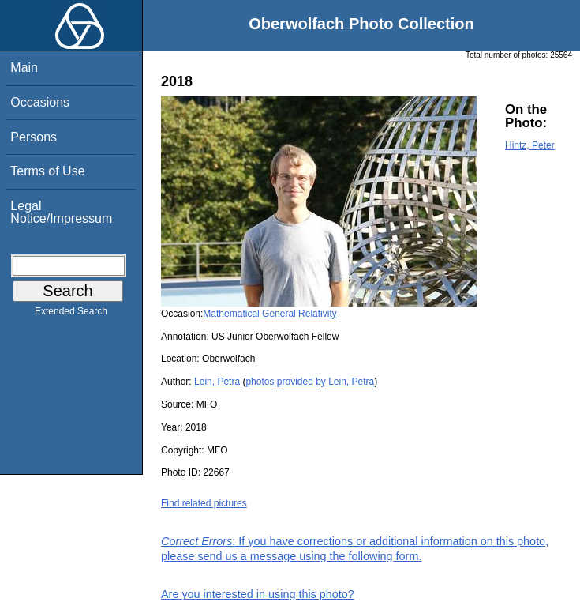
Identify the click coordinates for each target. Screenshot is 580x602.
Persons (33, 137)
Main (24, 67)
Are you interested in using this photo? (257, 594)
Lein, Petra (217, 381)
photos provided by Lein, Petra (309, 381)
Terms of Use (47, 171)
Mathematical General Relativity (269, 313)
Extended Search (71, 314)
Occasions (39, 102)
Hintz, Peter (530, 145)
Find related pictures (204, 503)
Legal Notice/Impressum (61, 212)
